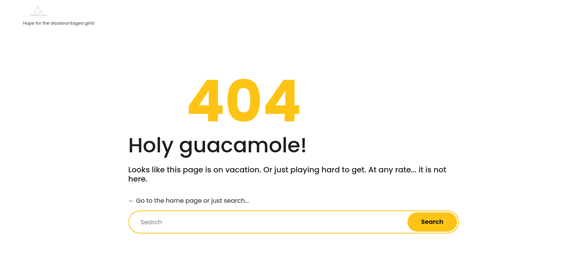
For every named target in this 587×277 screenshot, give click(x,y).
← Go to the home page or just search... (188, 200)
